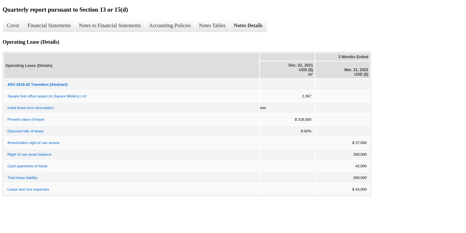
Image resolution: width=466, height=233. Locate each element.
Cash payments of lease (27, 166)
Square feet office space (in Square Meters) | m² (47, 96)
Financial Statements (49, 25)
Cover (13, 25)
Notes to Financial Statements (110, 25)
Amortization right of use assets (33, 143)
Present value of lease (25, 119)
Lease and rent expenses (28, 189)
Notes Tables (212, 25)
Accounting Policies (170, 25)
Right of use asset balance (29, 154)
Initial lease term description (30, 108)
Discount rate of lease (25, 131)
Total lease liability (22, 178)
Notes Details (248, 25)
